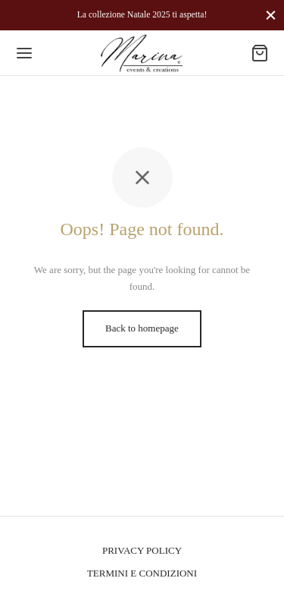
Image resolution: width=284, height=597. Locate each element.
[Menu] (24, 53)
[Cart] (260, 53)
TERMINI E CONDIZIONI (142, 573)
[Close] (270, 14)
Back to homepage (142, 328)
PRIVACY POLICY (142, 550)
